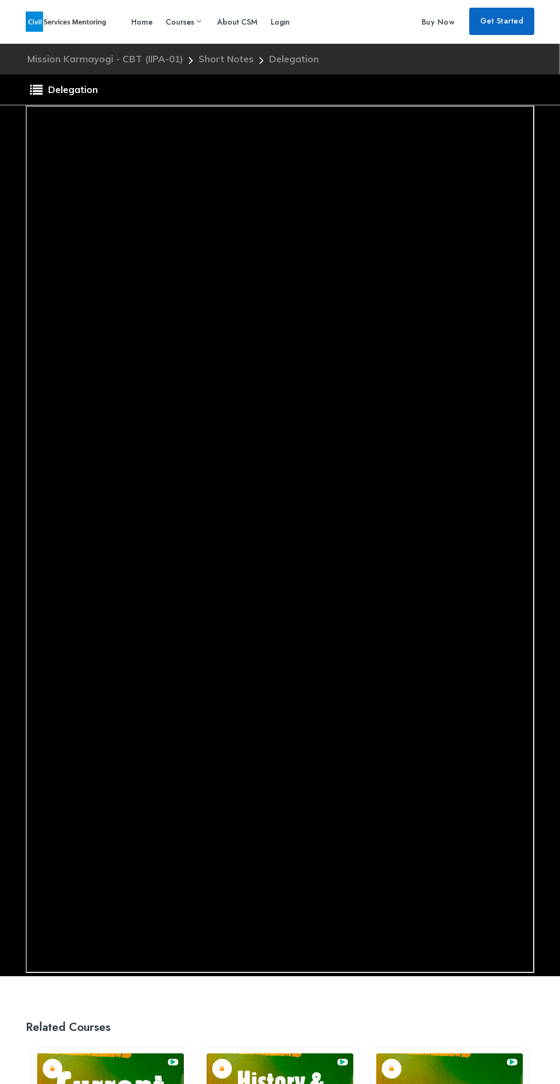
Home (142, 21)
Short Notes (227, 59)
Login (280, 21)
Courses (183, 21)
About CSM (237, 21)
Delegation (294, 59)
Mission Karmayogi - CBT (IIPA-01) (106, 59)
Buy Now (438, 21)
